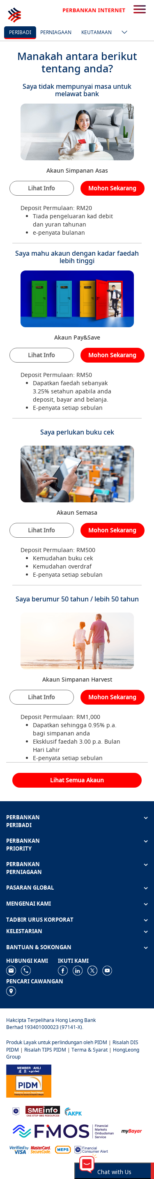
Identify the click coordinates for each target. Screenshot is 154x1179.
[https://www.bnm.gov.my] (15, 1110)
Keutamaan (96, 32)
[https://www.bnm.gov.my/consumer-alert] (91, 1149)
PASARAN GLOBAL (30, 887)
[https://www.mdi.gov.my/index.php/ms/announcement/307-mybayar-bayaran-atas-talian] (131, 1130)
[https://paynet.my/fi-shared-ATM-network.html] (63, 1149)
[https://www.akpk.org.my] (73, 1110)
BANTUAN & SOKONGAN (38, 947)
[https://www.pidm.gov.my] (28, 1080)
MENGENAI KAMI (28, 903)
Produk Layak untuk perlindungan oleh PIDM (56, 1042)
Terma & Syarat (89, 1049)
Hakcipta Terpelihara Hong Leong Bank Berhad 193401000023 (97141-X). (51, 1024)
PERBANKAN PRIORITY (23, 844)
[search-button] (139, 9)
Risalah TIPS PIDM (45, 1049)
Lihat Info (41, 188)
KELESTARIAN (24, 931)
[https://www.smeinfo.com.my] (42, 1110)
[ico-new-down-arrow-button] (122, 33)
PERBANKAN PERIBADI (23, 821)
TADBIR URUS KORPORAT (40, 919)
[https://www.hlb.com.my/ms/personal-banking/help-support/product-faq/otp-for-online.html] (30, 1149)
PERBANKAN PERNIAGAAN (24, 868)
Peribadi (20, 32)
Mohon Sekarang (112, 188)
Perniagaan (55, 32)
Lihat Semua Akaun (77, 780)
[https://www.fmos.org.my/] (63, 1130)
